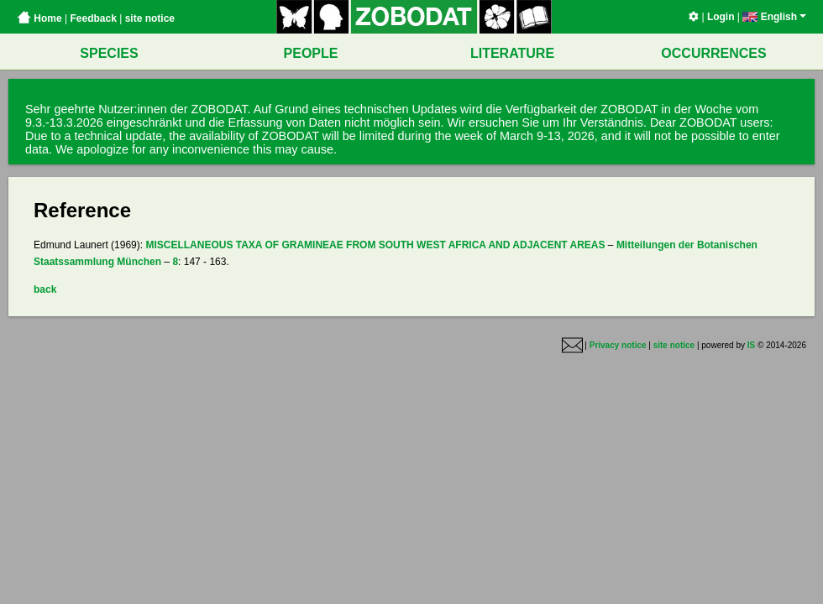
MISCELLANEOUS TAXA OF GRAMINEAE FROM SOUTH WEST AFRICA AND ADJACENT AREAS (375, 245)
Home (39, 18)
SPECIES (109, 53)
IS (751, 345)
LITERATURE (512, 53)
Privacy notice (618, 345)
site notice (150, 18)
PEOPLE (311, 53)
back (45, 289)
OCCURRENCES (713, 53)
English (774, 17)
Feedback (93, 18)
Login (721, 17)
